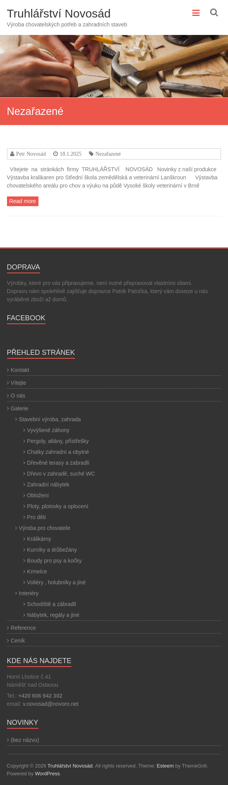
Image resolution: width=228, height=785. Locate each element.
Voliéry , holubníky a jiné (56, 582)
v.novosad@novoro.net (50, 704)
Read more (22, 201)
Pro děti (36, 517)
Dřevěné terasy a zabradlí (58, 463)
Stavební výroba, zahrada (50, 419)
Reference (23, 628)
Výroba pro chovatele (44, 528)
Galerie (19, 408)
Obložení (38, 495)
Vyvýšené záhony (48, 430)
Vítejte (18, 383)
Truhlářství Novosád (59, 13)
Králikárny (39, 539)
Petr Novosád (31, 153)
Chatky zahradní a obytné (58, 452)
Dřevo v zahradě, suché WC (61, 474)
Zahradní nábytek (48, 484)
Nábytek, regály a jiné (53, 615)
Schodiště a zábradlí (52, 604)
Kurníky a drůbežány (52, 550)
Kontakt (20, 370)
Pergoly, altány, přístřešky (58, 441)
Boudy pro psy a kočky (54, 560)
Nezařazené (108, 153)
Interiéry (29, 593)
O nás (18, 395)
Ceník (18, 640)
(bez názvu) (25, 740)
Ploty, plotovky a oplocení (58, 506)
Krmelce (37, 571)
